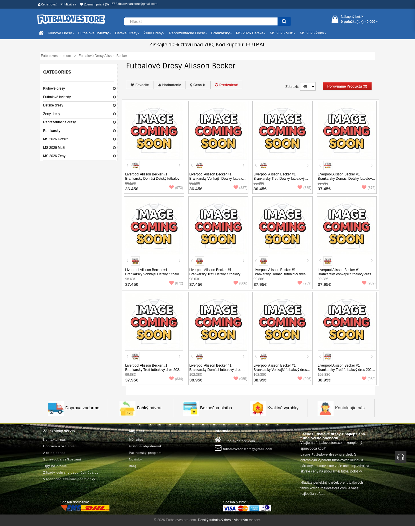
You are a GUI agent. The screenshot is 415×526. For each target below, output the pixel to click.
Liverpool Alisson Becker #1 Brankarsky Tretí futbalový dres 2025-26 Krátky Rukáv (153, 369)
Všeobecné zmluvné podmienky (69, 479)
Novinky (135, 459)
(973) (176, 187)
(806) (240, 283)
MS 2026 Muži (54, 148)
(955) (240, 379)
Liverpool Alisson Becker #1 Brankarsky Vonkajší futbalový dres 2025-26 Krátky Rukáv (344, 274)
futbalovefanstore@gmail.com (134, 3)
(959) (304, 283)
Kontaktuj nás (54, 439)
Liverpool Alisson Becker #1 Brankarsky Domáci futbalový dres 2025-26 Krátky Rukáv (280, 274)
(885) (304, 187)
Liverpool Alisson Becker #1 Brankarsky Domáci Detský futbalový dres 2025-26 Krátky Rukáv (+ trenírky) (153, 180)
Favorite (140, 85)
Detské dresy (53, 105)
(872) (176, 283)
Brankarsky (51, 131)
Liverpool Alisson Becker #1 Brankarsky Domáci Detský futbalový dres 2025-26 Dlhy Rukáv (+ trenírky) (346, 178)
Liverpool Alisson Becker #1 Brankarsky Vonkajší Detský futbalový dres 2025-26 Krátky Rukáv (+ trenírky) (218, 180)
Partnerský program (145, 452)
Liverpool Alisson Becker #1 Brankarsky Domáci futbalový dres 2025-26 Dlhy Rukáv (215, 369)
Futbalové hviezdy (57, 97)
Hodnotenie (169, 85)
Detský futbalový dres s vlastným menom (229, 520)
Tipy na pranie (55, 466)
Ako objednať (54, 452)
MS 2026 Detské (56, 139)
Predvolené (226, 85)
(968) (369, 379)
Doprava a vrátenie (59, 446)
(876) (369, 187)
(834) (176, 379)
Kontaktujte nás (349, 407)
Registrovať (47, 4)
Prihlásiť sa (68, 4)
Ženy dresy (51, 114)
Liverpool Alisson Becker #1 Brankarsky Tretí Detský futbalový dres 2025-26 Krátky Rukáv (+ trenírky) (279, 180)
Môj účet (136, 439)
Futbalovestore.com (235, 439)
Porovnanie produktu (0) (347, 86)
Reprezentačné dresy (59, 122)
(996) (304, 379)
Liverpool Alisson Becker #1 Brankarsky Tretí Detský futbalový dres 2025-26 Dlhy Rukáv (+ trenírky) (217, 274)
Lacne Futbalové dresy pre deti (326, 454)
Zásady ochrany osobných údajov (71, 472)
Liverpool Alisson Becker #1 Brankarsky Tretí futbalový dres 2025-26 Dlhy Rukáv (346, 369)
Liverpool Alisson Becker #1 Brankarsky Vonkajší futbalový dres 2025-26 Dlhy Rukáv (280, 369)
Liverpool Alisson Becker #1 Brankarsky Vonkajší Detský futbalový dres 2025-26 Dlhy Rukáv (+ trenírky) (153, 274)
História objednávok (145, 446)
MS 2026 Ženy (54, 156)
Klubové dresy (54, 88)
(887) (240, 187)
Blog (132, 466)
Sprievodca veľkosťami (62, 459)
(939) (369, 283)
